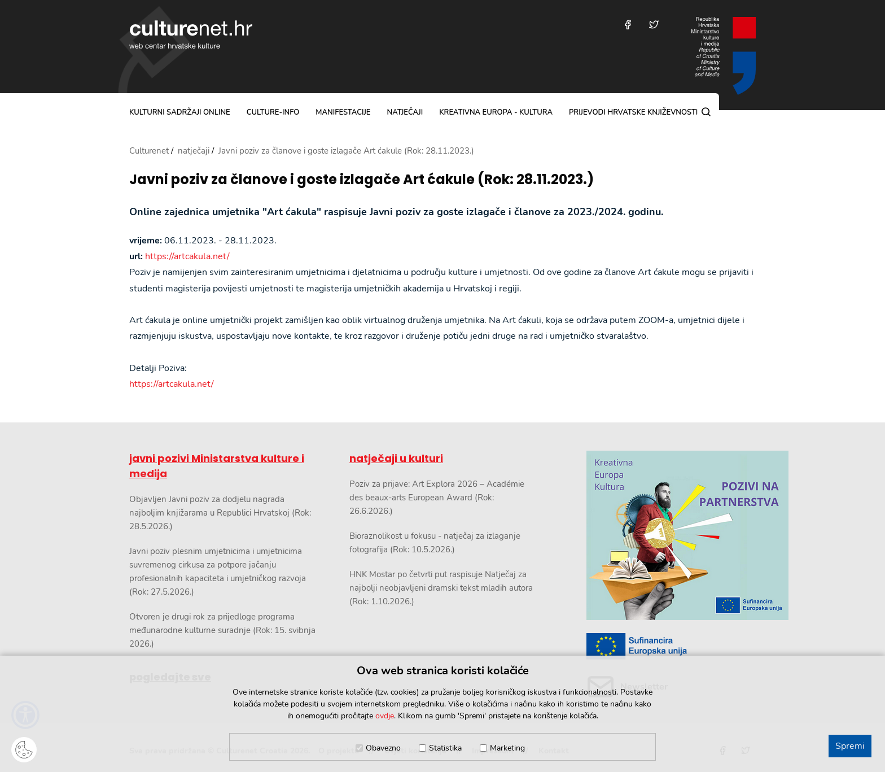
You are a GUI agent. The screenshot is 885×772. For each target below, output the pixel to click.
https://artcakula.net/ (187, 256)
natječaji (405, 112)
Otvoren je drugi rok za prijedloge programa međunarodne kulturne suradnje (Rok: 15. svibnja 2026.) (222, 630)
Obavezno (383, 748)
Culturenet (149, 150)
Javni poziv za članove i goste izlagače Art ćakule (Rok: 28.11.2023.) (361, 180)
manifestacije (343, 112)
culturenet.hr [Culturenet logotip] (190, 34)
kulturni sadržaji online (179, 112)
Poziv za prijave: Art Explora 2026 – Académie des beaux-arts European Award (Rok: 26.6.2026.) (436, 497)
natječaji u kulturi (396, 458)
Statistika (445, 748)
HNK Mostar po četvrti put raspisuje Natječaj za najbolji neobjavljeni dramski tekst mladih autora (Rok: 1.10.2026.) (441, 588)
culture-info (273, 112)
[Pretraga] (706, 111)
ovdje (384, 715)
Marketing (507, 748)
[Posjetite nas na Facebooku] (628, 24)
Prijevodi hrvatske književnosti (633, 112)
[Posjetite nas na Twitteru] (654, 24)
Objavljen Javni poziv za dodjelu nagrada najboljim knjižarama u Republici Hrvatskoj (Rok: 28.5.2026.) (220, 513)
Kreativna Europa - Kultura (496, 112)
